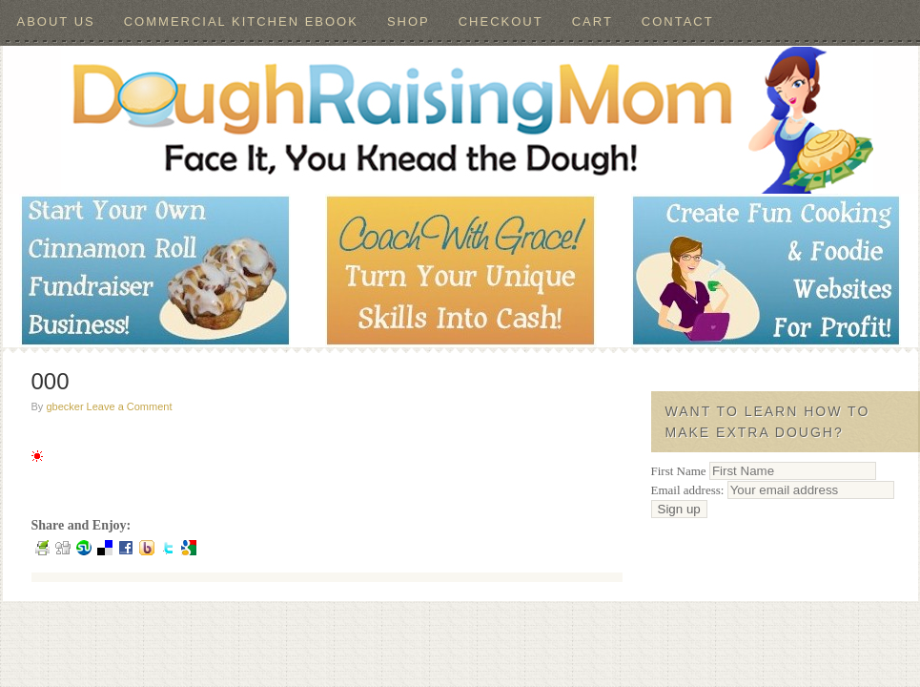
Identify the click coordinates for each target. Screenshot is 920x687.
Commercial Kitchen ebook (241, 21)
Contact (678, 21)
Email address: (772, 490)
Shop (408, 21)
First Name (678, 471)
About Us (56, 21)
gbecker (64, 406)
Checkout (501, 21)
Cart (592, 21)
